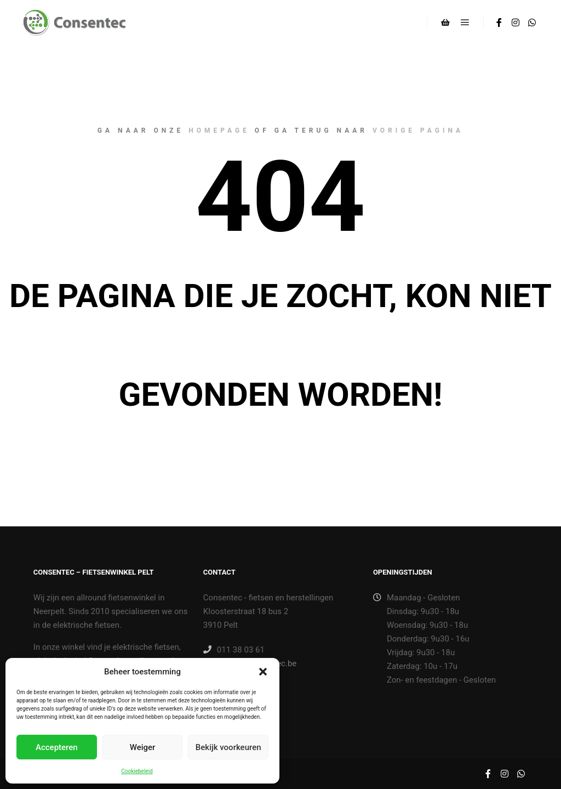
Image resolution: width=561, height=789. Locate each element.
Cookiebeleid (136, 771)
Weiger (143, 747)
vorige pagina (418, 130)
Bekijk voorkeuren (228, 747)
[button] (262, 671)
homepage (219, 130)
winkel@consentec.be (249, 663)
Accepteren (57, 747)
